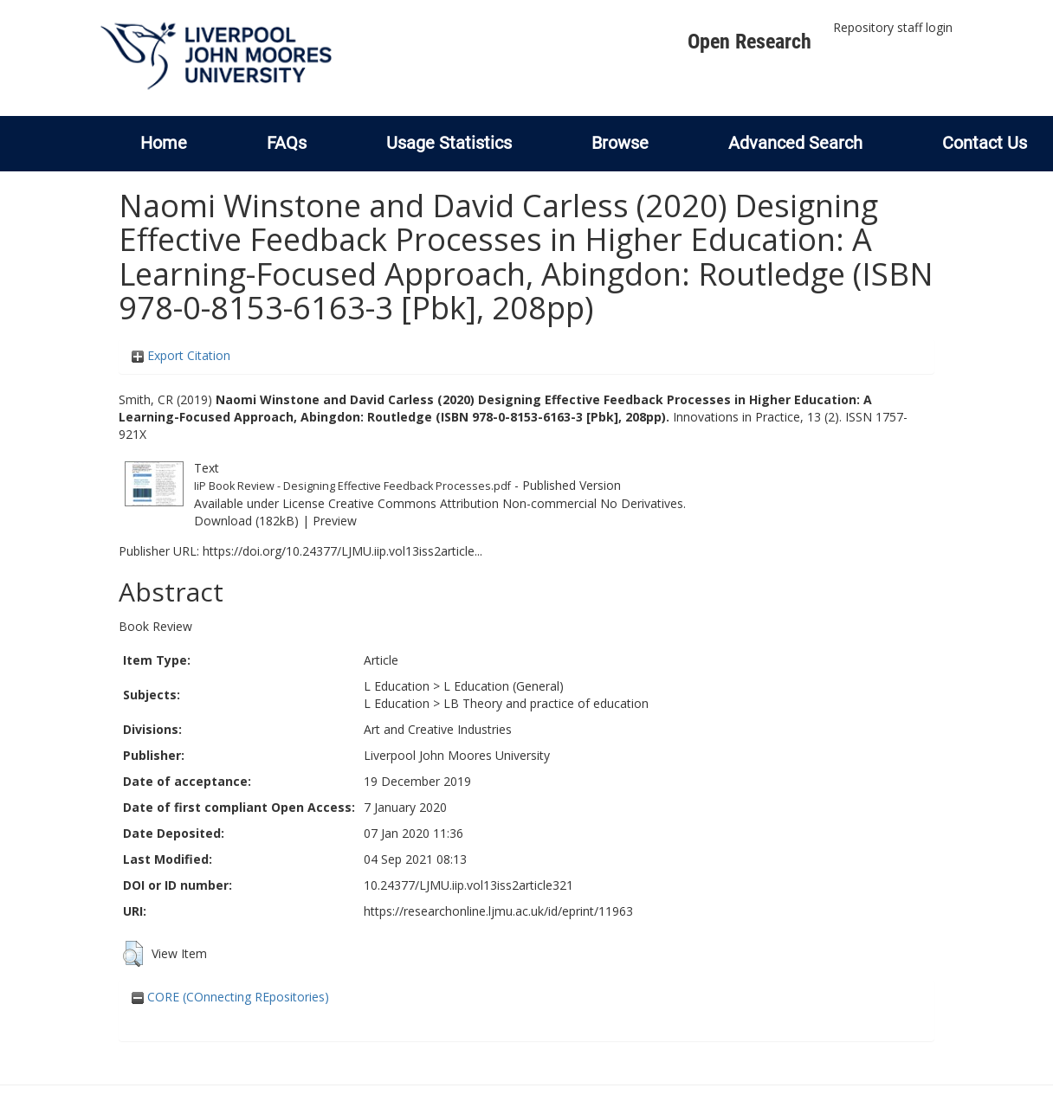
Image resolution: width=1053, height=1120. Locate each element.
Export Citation (181, 355)
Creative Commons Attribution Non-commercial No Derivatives (505, 503)
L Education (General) (503, 686)
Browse (620, 142)
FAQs (287, 142)
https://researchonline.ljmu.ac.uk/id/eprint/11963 (498, 911)
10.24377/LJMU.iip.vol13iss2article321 (468, 885)
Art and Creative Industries (438, 729)
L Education (397, 686)
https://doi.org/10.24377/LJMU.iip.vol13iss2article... (342, 551)
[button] (133, 954)
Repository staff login (893, 27)
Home (163, 142)
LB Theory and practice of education (546, 703)
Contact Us (984, 142)
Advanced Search (795, 142)
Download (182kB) (246, 520)
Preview (335, 520)
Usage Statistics (449, 142)
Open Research (749, 41)
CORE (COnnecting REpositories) (230, 996)
